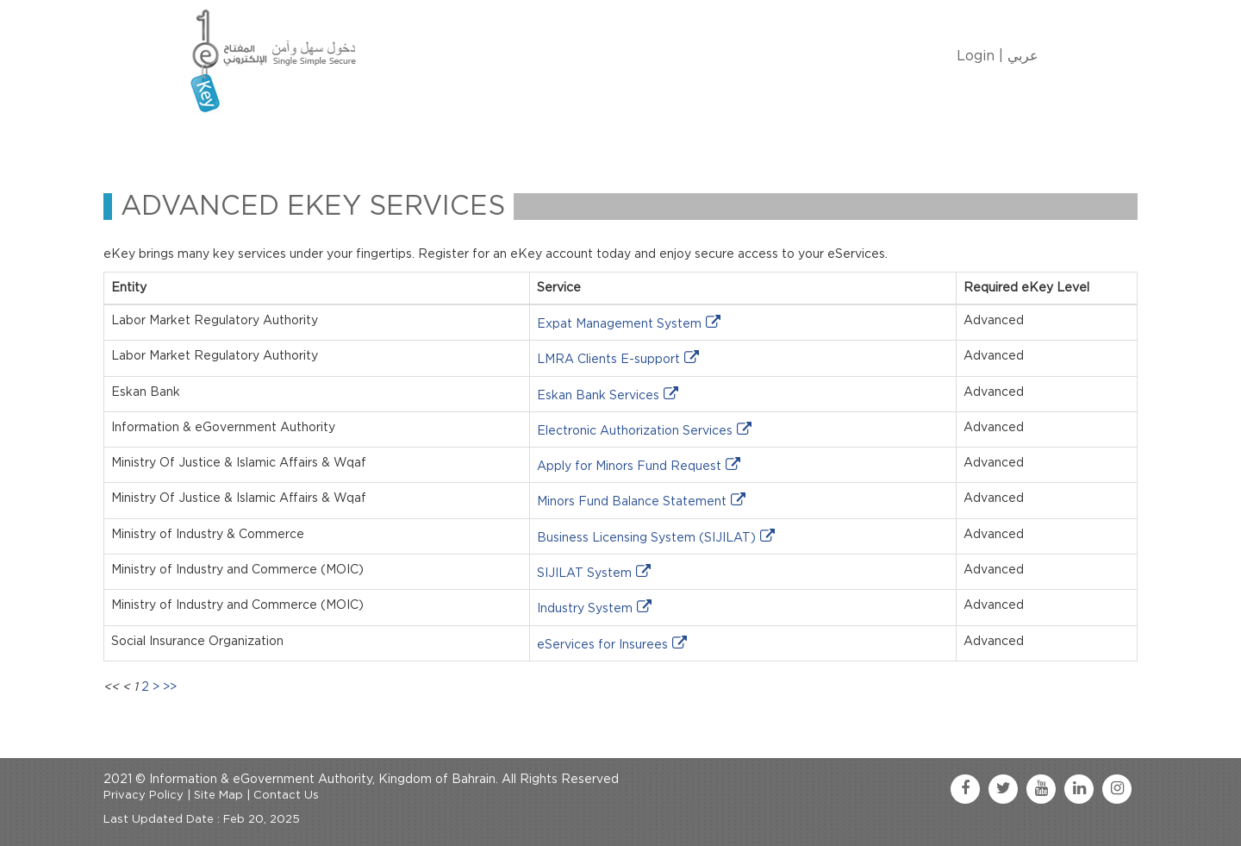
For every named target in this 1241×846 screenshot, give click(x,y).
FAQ (698, 141)
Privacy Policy (143, 795)
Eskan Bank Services (598, 396)
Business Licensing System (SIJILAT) (646, 538)
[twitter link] (1003, 789)
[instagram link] (1117, 789)
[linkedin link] (1079, 789)
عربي (1022, 56)
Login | (980, 56)
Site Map (218, 795)
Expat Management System (619, 324)
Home (221, 141)
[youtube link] (1041, 789)
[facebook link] (965, 789)
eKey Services (514, 141)
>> (170, 687)
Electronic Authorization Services (635, 431)
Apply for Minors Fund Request (629, 467)
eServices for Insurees (602, 645)
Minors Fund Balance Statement (632, 502)
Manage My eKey (388, 141)
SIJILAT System (584, 573)
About (286, 141)
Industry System (585, 609)
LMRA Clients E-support (608, 360)
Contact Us (621, 141)
